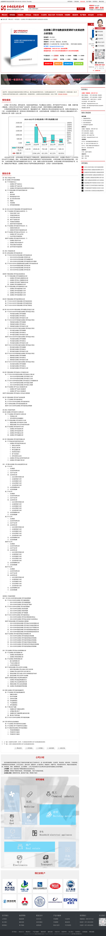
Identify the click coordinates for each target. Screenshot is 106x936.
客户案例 (88, 1)
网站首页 (4, 15)
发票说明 (38, 925)
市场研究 (20, 15)
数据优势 (21, 919)
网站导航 (101, 1)
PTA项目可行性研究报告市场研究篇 (94, 185)
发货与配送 (39, 922)
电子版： (62, 55)
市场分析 (36, 15)
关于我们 (100, 15)
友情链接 (84, 931)
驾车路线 (65, 94)
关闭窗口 (40, 748)
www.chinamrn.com (39, 934)
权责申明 (64, 931)
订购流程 (76, 1)
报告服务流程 (68, 63)
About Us (21, 931)
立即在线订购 (78, 63)
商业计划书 (51, 15)
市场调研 (55, 919)
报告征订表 (58, 63)
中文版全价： (47, 55)
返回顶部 (51, 748)
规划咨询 (75, 15)
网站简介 (28, 931)
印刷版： (75, 55)
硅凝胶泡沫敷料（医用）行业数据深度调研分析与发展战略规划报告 (27, 742)
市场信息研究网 (10, 1)
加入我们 (4, 922)
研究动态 (28, 15)
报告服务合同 (48, 63)
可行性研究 (59, 15)
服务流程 (21, 922)
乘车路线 (60, 94)
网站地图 (91, 931)
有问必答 (91, 15)
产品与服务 (36, 931)
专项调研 (67, 15)
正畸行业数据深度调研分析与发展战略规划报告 (21, 744)
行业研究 (44, 15)
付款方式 (57, 931)
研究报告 (70, 1)
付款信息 (82, 1)
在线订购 (62, 748)
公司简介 (4, 919)
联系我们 (95, 1)
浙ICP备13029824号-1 (77, 934)
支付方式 (38, 919)
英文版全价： (47, 59)
